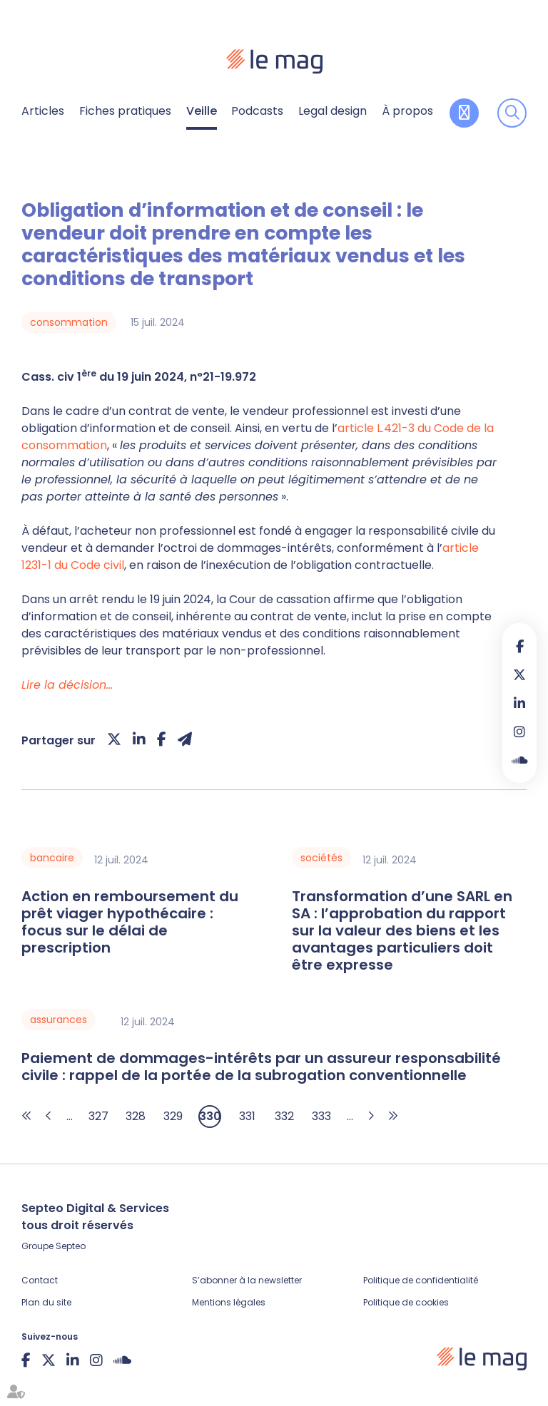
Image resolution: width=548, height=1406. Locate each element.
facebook (519, 646)
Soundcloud (519, 760)
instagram (519, 731)
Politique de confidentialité (420, 1280)
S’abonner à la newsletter (247, 1280)
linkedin (519, 703)
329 (173, 1116)
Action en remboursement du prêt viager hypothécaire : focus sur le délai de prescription (129, 922)
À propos (407, 111)
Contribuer (464, 113)
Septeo (71, 1246)
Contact (39, 1280)
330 (210, 1116)
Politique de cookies (406, 1302)
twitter (519, 674)
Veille (201, 111)
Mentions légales (228, 1302)
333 (321, 1116)
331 (247, 1116)
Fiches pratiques (125, 111)
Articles (42, 111)
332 (284, 1116)
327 (98, 1116)
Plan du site (46, 1302)
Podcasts (257, 111)
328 (136, 1116)
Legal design (332, 111)
